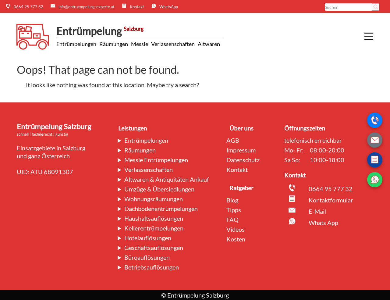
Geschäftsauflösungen (153, 247)
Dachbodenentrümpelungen (161, 208)
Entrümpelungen (76, 44)
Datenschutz (243, 159)
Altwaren (209, 44)
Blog (232, 200)
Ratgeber (241, 187)
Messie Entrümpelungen (156, 159)
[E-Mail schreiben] (374, 140)
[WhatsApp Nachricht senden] (374, 180)
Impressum (241, 150)
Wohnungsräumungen (153, 198)
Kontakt (237, 169)
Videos (235, 229)
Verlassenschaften (173, 44)
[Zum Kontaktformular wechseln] (374, 160)
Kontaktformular (331, 200)
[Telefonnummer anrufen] (374, 120)
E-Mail (317, 211)
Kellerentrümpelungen (153, 228)
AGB (232, 140)
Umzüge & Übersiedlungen (159, 189)
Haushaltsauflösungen (153, 218)
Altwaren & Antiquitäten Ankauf (166, 179)
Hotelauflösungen (147, 237)
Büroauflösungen (147, 257)
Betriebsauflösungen (151, 267)
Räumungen (113, 44)
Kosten (235, 239)
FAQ (232, 219)
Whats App (323, 222)
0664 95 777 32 (331, 188)
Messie (139, 44)
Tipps (233, 209)
